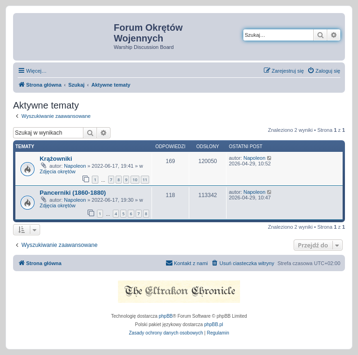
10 (134, 180)
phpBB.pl (213, 324)
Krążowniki (56, 158)
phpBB (166, 316)
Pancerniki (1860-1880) (73, 192)
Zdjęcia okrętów (58, 171)
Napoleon (75, 166)
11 (145, 180)
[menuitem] (323, 70)
